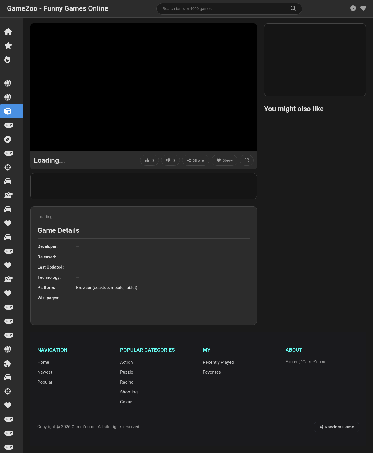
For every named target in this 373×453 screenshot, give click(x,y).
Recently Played (218, 362)
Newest (44, 372)
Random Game (336, 427)
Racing (126, 382)
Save (225, 160)
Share (195, 160)
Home (43, 362)
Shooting (129, 392)
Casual (126, 402)
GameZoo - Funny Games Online (57, 8)
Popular (44, 382)
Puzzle (126, 372)
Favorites (212, 372)
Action (126, 362)
